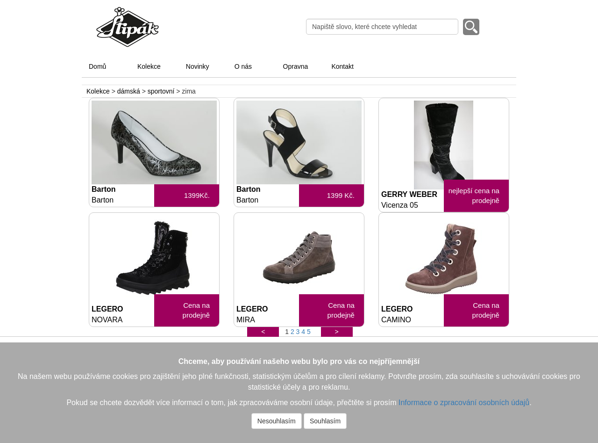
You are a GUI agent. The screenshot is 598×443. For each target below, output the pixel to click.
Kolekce (149, 66)
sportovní (161, 91)
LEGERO (123, 314)
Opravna (295, 66)
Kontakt (342, 66)
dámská (128, 91)
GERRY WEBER (412, 200)
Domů (97, 66)
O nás (243, 66)
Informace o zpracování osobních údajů (464, 403)
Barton (123, 194)
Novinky (197, 66)
